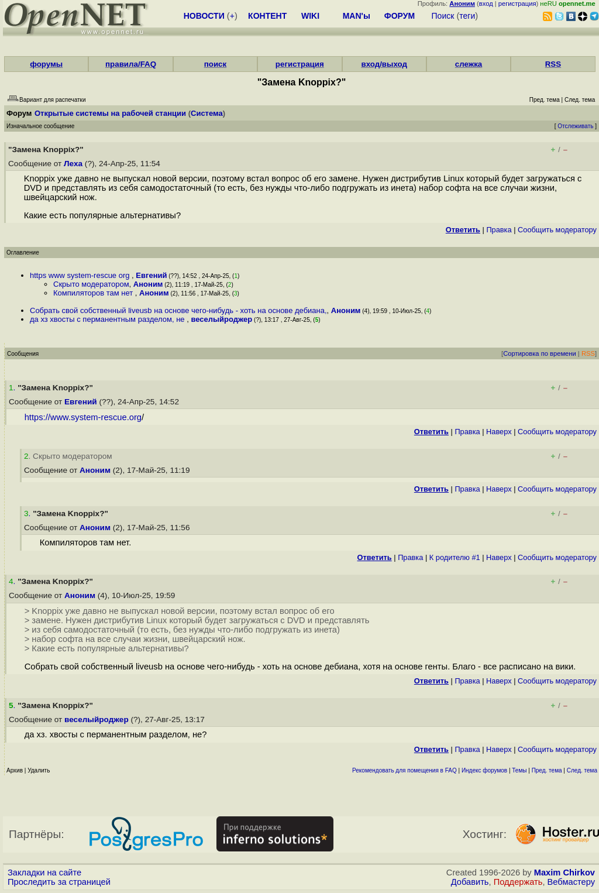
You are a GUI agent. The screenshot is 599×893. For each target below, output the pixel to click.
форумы (46, 64)
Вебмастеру (571, 882)
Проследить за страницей (59, 882)
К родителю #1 (454, 557)
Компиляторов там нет (94, 292)
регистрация (517, 3)
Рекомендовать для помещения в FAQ (404, 770)
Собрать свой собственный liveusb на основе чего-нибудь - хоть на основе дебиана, (178, 310)
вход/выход (384, 64)
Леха (73, 163)
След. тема (582, 770)
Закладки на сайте (44, 872)
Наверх (499, 431)
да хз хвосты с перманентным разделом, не (108, 319)
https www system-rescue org (81, 275)
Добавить (470, 882)
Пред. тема (547, 770)
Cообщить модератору (557, 229)
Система (207, 113)
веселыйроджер (221, 319)
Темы (519, 770)
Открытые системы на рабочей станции (110, 113)
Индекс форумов (484, 770)
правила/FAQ (130, 64)
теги (467, 15)
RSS (553, 64)
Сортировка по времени (539, 353)
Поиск (443, 15)
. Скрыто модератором (68, 456)
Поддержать (518, 882)
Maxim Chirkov (564, 872)
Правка (498, 229)
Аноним (148, 284)
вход (486, 3)
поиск (215, 64)
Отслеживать (575, 126)
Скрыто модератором (91, 284)
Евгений (151, 275)
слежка (468, 64)
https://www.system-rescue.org (83, 417)
